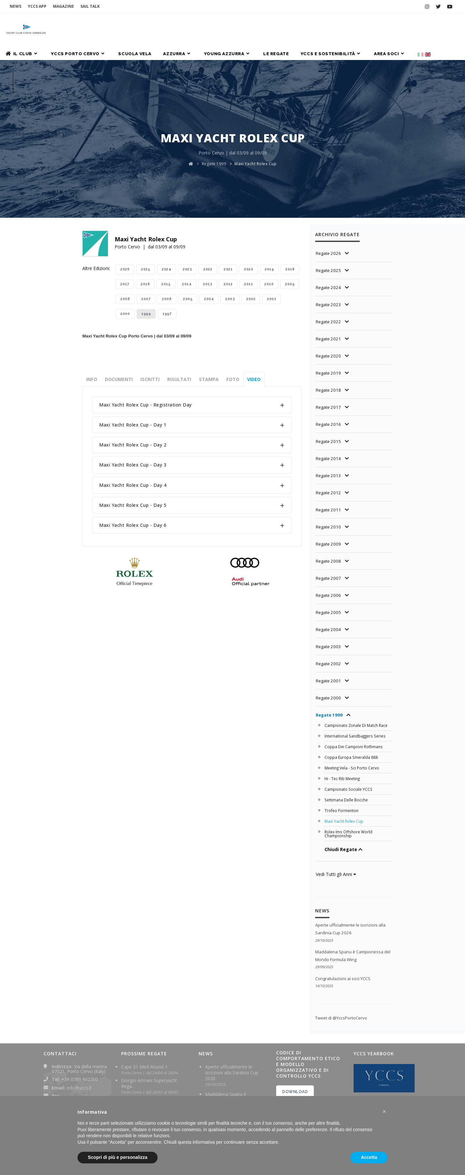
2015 (165, 229)
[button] (384, 1111)
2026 (124, 214)
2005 (187, 244)
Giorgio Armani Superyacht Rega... (149, 1027)
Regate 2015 (329, 386)
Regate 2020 (329, 301)
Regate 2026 (329, 198)
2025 (145, 214)
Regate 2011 (329, 455)
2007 (145, 244)
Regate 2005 (329, 557)
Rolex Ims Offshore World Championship (350, 779)
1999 (146, 259)
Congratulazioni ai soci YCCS (345, 923)
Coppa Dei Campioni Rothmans (354, 692)
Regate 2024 (329, 232)
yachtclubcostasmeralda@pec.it (85, 1045)
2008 (125, 244)
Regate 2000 (329, 643)
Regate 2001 (329, 626)
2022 (207, 214)
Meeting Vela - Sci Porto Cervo (353, 713)
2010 (269, 229)
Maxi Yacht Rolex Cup (255, 109)
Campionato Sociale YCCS (349, 734)
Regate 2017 (329, 352)
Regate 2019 (329, 318)
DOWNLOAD (295, 1036)
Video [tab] (254, 324)
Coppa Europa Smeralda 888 (352, 702)
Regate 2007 (329, 523)
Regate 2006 (329, 540)
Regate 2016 (329, 369)
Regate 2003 (329, 591)
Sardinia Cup (134, 1044)
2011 (248, 229)
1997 (166, 259)
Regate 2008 (329, 506)
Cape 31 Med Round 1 (144, 1011)
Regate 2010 (329, 472)
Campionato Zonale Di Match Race (357, 670)
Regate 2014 (329, 403)
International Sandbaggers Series (357, 681)
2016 (145, 229)
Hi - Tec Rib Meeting (343, 724)
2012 (228, 229)
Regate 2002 (329, 609)
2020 (248, 214)
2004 (209, 244)
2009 (289, 229)
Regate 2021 (329, 284)
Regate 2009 (329, 489)
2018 (289, 214)
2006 (166, 244)
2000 (125, 259)
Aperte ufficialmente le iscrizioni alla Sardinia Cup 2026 (231, 1017)
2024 (166, 214)
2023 (187, 214)
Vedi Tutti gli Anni (336, 819)
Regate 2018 (329, 335)
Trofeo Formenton (342, 755)
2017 (124, 229)
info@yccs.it (79, 1032)
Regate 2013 (329, 420)
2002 (250, 244)
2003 (230, 244)
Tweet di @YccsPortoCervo (343, 962)
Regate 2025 (329, 215)
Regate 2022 (329, 267)
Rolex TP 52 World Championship (140, 1060)
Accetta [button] (369, 1157)
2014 (186, 229)
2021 (228, 214)
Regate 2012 (329, 438)
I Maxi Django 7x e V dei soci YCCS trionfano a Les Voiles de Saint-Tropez (235, 1087)
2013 (207, 229)
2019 (269, 214)
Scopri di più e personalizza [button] (117, 1157)
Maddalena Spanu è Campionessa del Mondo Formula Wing (231, 1044)
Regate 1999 (214, 109)
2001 (271, 244)
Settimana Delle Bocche (347, 745)
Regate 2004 (329, 574)
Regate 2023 (329, 249)
